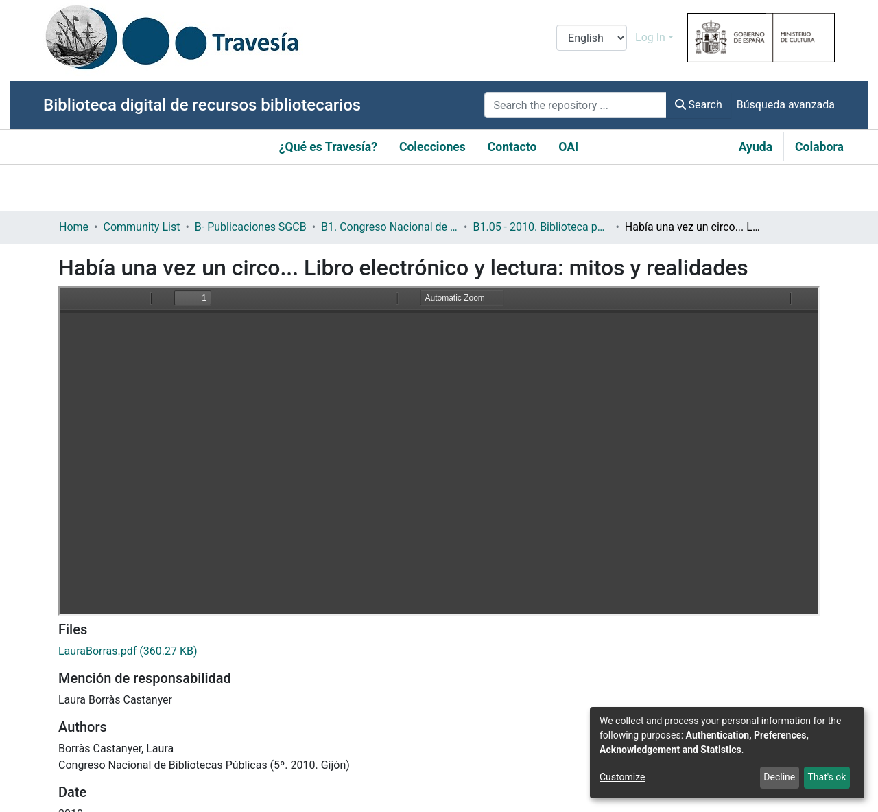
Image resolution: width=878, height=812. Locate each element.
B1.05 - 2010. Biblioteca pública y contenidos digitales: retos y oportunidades (541, 226)
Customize (622, 777)
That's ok (826, 777)
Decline (779, 777)
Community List (141, 226)
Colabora (819, 147)
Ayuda (755, 147)
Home (73, 226)
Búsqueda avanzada (786, 104)
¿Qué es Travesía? (328, 147)
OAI (568, 147)
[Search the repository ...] (575, 105)
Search (698, 104)
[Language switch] (591, 38)
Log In (650, 37)
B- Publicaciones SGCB (251, 226)
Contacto (512, 147)
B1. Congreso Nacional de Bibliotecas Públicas (389, 226)
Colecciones (432, 147)
